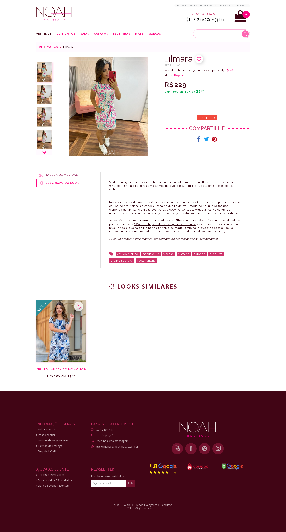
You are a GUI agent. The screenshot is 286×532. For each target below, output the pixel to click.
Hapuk (178, 75)
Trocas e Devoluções (50, 474)
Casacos (101, 33)
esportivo (216, 254)
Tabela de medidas (58, 175)
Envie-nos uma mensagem (112, 440)
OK (130, 483)
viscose (168, 254)
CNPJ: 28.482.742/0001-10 (143, 508)
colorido (199, 254)
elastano (183, 254)
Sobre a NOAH (46, 429)
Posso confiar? (46, 435)
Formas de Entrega (49, 446)
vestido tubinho (127, 254)
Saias (84, 33)
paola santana (146, 260)
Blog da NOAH (46, 451)
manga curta (150, 254)
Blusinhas (121, 33)
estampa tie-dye (122, 260)
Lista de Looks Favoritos (52, 485)
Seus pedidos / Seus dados (54, 480)
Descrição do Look (59, 183)
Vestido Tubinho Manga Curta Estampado (61, 368)
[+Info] (231, 70)
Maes (139, 33)
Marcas (154, 33)
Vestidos (44, 33)
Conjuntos (66, 33)
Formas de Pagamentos (52, 440)
